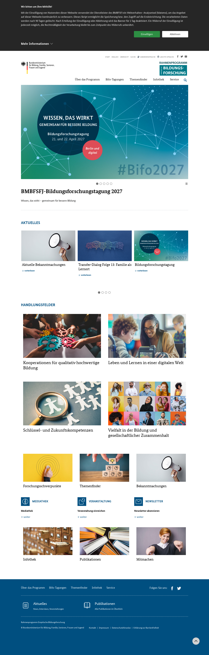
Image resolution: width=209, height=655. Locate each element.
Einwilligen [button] (147, 34)
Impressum (104, 627)
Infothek (97, 587)
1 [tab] (97, 184)
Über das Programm (33, 587)
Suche (133, 56)
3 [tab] (104, 184)
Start (107, 56)
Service (110, 587)
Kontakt (92, 627)
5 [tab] (111, 184)
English (115, 56)
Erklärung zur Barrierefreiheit (146, 627)
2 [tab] (100, 184)
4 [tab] (107, 184)
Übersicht (124, 56)
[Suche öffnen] (185, 80)
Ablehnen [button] (175, 34)
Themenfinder (79, 587)
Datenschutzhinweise (121, 627)
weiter (26, 516)
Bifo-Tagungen (57, 587)
